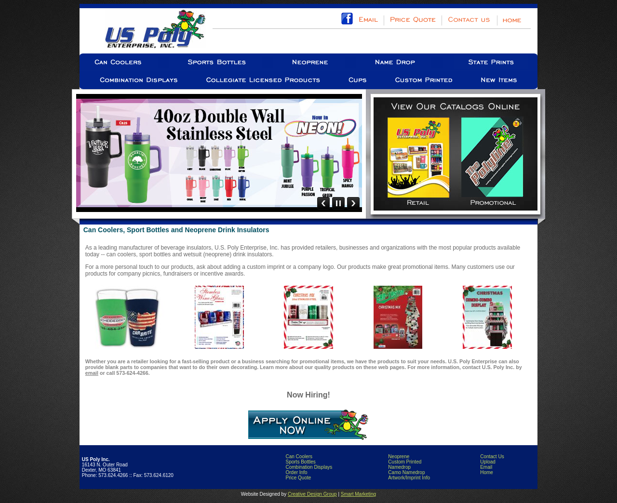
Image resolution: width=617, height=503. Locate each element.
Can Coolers (298, 456)
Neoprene (398, 456)
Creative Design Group (312, 494)
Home (486, 472)
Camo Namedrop (406, 472)
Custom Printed (404, 461)
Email (486, 467)
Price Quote (298, 477)
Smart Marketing (358, 494)
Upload (488, 461)
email (91, 373)
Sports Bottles (300, 461)
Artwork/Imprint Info (409, 477)
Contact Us (492, 456)
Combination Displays (308, 467)
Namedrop (399, 467)
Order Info (296, 472)
